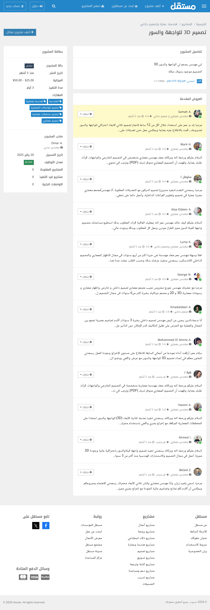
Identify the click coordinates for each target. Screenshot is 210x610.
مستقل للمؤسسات (91, 525)
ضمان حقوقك (199, 538)
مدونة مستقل (94, 551)
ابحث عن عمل (93, 531)
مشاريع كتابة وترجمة (142, 564)
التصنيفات (148, 584)
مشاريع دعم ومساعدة (141, 571)
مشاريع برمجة (146, 531)
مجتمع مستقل (93, 545)
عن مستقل (201, 525)
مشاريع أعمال (146, 525)
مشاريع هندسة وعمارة (141, 545)
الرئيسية (201, 24)
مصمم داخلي (181, 312)
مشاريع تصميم (145, 551)
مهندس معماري (179, 149)
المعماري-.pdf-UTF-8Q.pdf (181, 81)
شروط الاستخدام (196, 545)
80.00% (28, 162)
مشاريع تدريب (145, 577)
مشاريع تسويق (145, 558)
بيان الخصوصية (197, 551)
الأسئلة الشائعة (198, 531)
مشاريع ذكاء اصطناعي (141, 538)
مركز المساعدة (93, 558)
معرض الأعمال (93, 538)
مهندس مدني (51, 147)
